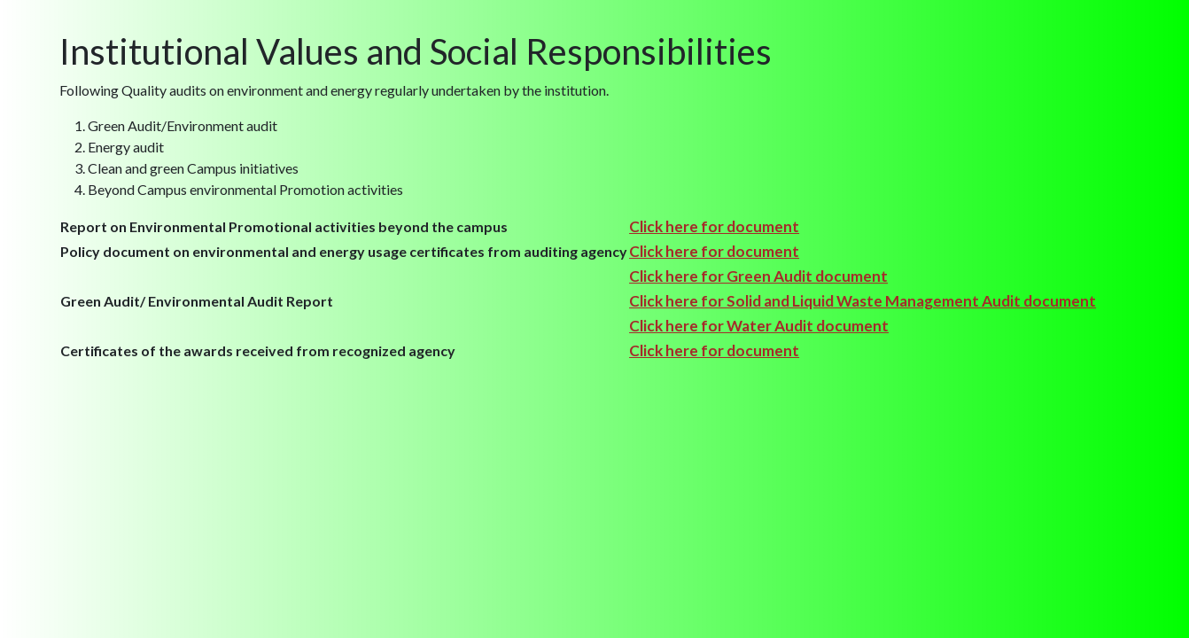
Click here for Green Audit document (758, 276)
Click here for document (714, 226)
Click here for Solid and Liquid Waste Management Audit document (862, 301)
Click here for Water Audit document (759, 325)
